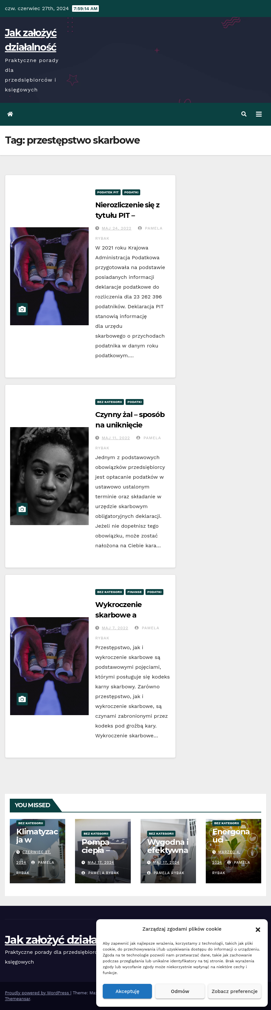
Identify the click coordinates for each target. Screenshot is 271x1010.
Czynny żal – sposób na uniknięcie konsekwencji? (130, 425)
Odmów (180, 991)
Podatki (131, 192)
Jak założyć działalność (65, 940)
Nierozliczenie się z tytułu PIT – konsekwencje (127, 215)
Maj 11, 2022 (116, 438)
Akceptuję (127, 991)
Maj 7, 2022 (115, 628)
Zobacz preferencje (235, 991)
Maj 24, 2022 (116, 228)
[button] (258, 929)
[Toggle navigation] (259, 114)
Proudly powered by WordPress (37, 992)
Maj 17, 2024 (101, 862)
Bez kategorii (109, 402)
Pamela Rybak (100, 873)
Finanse (135, 592)
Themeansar (17, 998)
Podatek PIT (108, 192)
